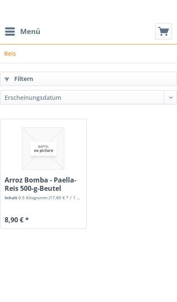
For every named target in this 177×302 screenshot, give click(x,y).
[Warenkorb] (163, 31)
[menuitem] (22, 31)
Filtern (19, 79)
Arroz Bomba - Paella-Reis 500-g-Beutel (40, 184)
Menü (22, 30)
